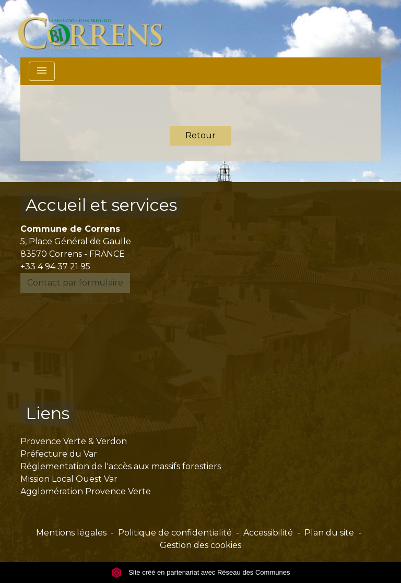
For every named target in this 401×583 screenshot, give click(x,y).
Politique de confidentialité (175, 533)
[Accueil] (96, 28)
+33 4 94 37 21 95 (55, 266)
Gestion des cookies (200, 545)
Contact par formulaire (75, 283)
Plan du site (329, 533)
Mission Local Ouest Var (68, 479)
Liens (47, 413)
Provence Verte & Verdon (73, 441)
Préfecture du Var (58, 454)
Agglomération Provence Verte (85, 491)
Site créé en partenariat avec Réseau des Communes (200, 572)
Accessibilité (268, 533)
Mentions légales (71, 533)
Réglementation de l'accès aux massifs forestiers (120, 466)
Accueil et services (101, 205)
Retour (200, 135)
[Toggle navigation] (42, 71)
